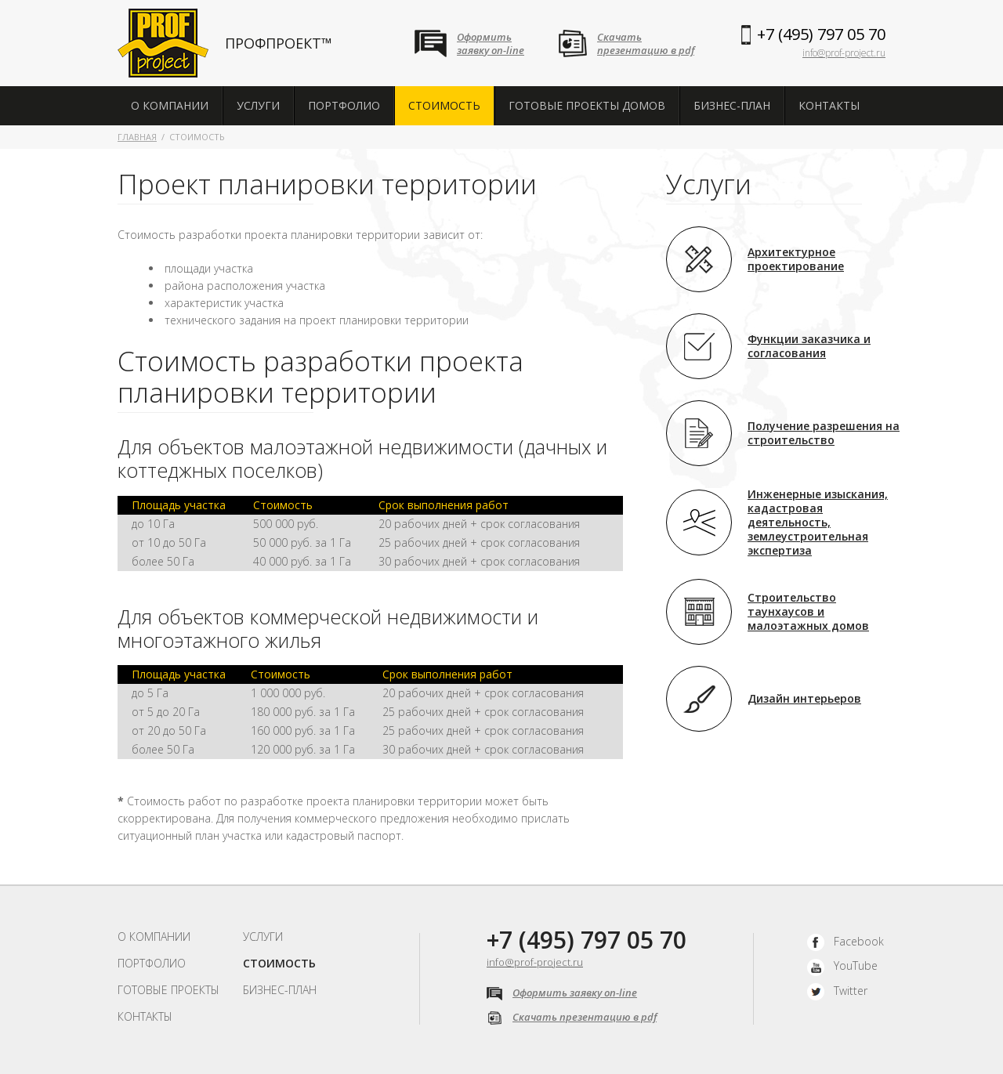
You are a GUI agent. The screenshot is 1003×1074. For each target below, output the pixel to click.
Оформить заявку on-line (562, 992)
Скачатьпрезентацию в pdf (645, 43)
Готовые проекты (168, 989)
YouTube (842, 965)
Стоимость (444, 105)
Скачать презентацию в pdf (572, 1017)
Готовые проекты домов (587, 105)
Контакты (829, 105)
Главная (137, 137)
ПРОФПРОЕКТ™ (278, 43)
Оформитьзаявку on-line (490, 43)
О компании (169, 105)
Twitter (837, 990)
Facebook (845, 941)
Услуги (258, 105)
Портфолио (344, 105)
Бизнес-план (731, 105)
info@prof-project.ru (843, 53)
